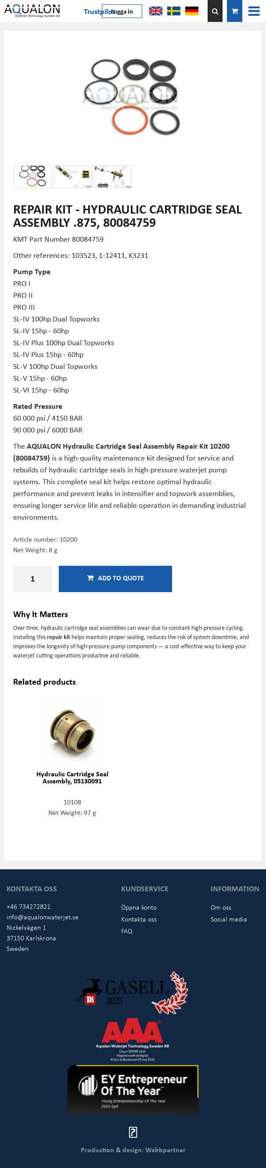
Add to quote (115, 577)
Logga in (122, 11)
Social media (229, 919)
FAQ (127, 931)
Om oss (221, 907)
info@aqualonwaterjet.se (43, 917)
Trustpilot (99, 11)
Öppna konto (139, 907)
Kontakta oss (139, 919)
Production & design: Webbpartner (133, 1149)
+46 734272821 (28, 906)
